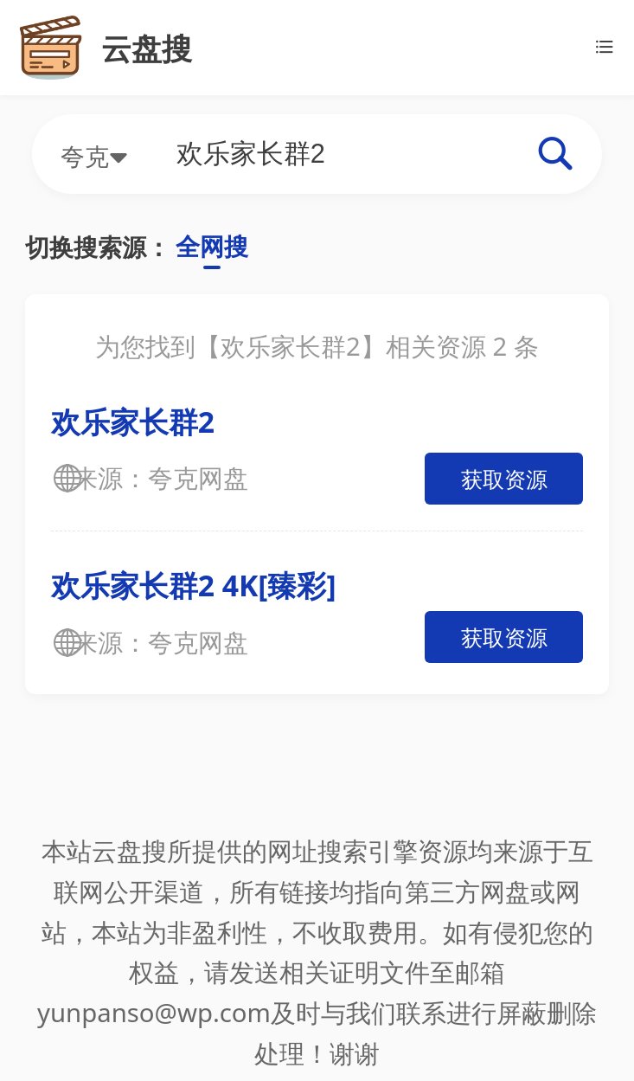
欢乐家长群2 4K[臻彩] (193, 585)
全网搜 (212, 245)
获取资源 (504, 478)
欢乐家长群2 (133, 421)
